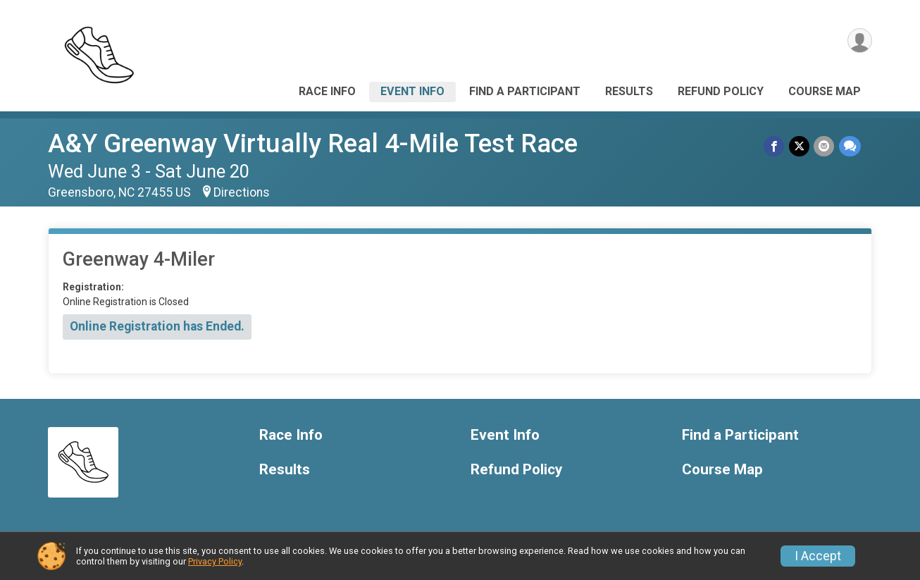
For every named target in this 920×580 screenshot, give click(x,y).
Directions (241, 192)
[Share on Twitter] (800, 146)
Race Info (327, 91)
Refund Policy (721, 91)
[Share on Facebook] (775, 146)
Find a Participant (524, 91)
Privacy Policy (215, 561)
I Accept (818, 556)
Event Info (412, 91)
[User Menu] (859, 41)
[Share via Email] (824, 146)
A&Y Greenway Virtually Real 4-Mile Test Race (313, 143)
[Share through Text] (850, 146)
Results (629, 91)
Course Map (824, 91)
